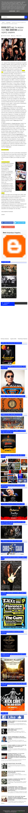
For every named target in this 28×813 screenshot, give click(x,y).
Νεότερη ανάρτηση (5, 338)
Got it (18, 11)
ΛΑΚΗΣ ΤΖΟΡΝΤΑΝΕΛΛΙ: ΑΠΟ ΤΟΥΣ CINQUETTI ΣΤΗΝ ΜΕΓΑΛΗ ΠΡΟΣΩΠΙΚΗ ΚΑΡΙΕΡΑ (17, 738)
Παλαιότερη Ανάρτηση (22, 338)
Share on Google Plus (7, 227)
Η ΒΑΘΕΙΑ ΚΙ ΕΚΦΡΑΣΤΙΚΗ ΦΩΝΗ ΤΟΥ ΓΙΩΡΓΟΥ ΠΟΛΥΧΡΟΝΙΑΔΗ (17, 779)
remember (20, 35)
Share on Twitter (19, 222)
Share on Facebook (7, 222)
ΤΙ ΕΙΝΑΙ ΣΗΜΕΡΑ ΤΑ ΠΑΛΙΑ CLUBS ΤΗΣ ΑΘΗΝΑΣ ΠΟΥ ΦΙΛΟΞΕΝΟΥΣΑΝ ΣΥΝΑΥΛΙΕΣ (17, 746)
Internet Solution (20, 811)
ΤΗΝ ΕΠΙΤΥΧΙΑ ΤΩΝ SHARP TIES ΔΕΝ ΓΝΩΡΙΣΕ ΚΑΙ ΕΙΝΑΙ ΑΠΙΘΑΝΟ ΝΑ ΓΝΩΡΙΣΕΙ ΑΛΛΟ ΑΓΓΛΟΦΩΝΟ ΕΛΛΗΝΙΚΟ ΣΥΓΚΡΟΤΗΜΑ (17, 798)
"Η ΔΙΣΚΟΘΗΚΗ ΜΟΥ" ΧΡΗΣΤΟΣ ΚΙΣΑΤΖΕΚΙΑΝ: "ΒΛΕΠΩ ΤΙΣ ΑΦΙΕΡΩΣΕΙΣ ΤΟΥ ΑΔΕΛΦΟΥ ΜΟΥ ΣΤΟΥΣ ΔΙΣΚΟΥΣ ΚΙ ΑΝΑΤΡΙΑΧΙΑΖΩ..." (17, 788)
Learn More (12, 11)
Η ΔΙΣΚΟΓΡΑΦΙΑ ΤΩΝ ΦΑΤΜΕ (14, 763)
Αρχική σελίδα (13, 338)
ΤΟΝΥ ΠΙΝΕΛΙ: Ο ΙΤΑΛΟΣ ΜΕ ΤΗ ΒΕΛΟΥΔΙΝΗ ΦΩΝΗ (15, 729)
